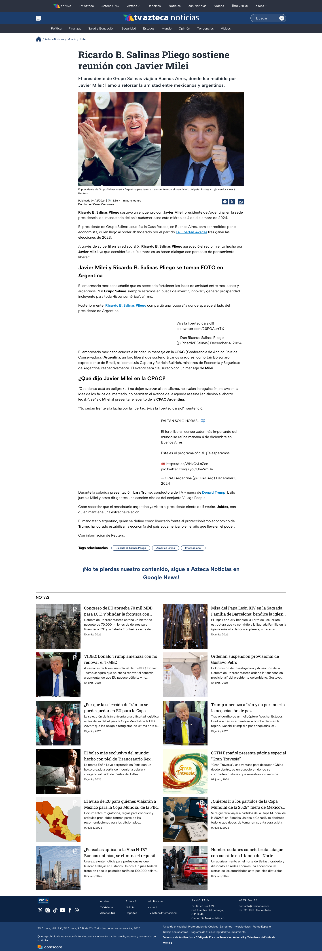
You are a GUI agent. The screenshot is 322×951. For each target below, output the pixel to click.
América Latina (165, 548)
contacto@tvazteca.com (254, 906)
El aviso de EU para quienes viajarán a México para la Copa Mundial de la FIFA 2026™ (121, 804)
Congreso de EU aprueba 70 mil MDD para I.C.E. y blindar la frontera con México (118, 611)
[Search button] (281, 18)
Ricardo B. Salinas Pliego (131, 548)
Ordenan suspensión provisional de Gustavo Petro (245, 659)
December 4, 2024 (226, 343)
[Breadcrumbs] (40, 39)
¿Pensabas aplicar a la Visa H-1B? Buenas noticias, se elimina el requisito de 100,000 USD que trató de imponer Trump (121, 852)
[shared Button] (241, 201)
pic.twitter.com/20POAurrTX (200, 329)
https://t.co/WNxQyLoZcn (187, 464)
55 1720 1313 (246, 910)
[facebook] (70, 911)
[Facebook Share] (225, 201)
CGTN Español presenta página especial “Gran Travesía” (248, 756)
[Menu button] (54, 18)
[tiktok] (55, 911)
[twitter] (40, 911)
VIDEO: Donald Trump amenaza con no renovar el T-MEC (120, 659)
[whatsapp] (76, 911)
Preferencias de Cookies (203, 926)
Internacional (193, 548)
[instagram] (48, 911)
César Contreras (103, 204)
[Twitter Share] (232, 201)
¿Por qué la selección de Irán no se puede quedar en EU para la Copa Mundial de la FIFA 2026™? (116, 707)
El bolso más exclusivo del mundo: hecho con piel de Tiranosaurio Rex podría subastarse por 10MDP (117, 756)
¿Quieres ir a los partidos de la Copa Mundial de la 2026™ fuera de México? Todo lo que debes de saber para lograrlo (246, 804)
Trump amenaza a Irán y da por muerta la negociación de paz (248, 707)
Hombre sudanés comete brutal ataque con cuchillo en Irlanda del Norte (247, 852)
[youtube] (62, 911)
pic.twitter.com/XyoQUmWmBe (187, 469)
